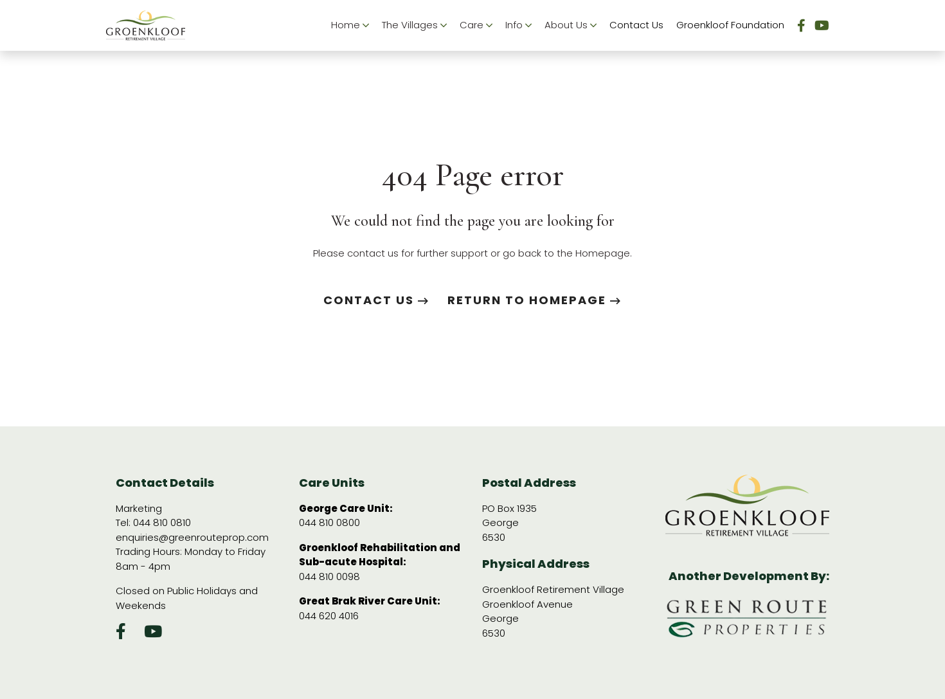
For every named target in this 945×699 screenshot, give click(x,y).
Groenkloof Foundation (730, 25)
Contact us (376, 300)
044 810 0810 (162, 522)
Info (518, 25)
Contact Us (636, 25)
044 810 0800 (329, 522)
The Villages (414, 25)
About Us (570, 25)
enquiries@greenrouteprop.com (192, 537)
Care (476, 25)
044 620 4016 (329, 615)
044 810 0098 (329, 576)
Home (350, 25)
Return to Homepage (534, 300)
